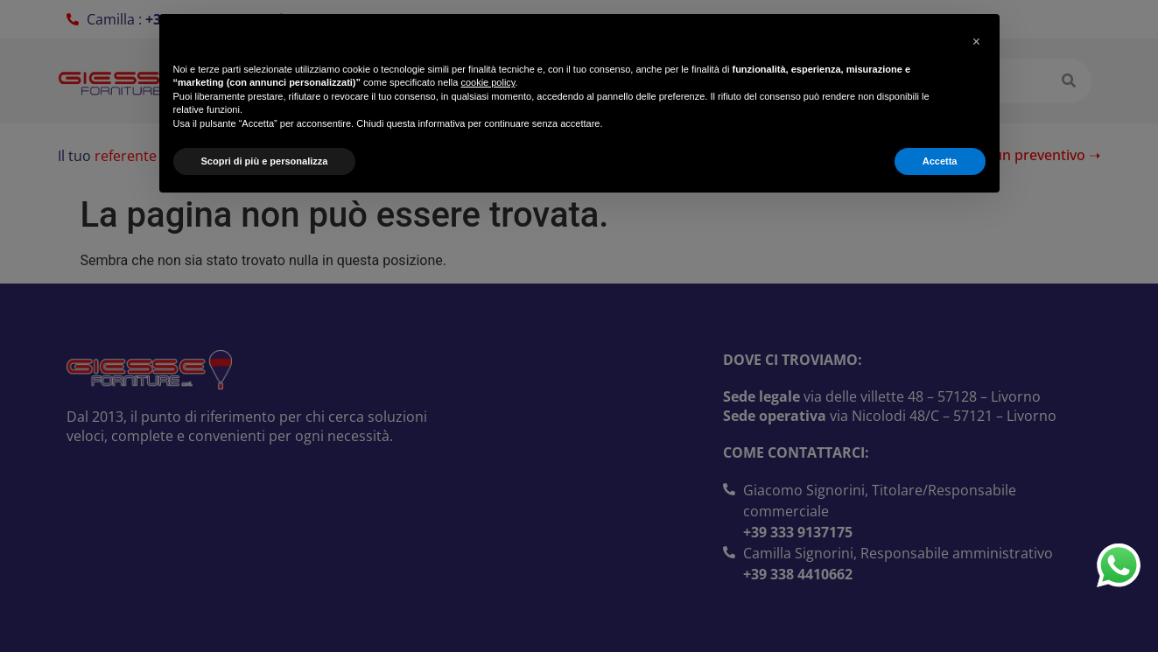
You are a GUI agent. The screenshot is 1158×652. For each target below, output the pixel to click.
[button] (977, 42)
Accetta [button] (940, 161)
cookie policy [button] (487, 82)
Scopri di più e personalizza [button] (264, 161)
